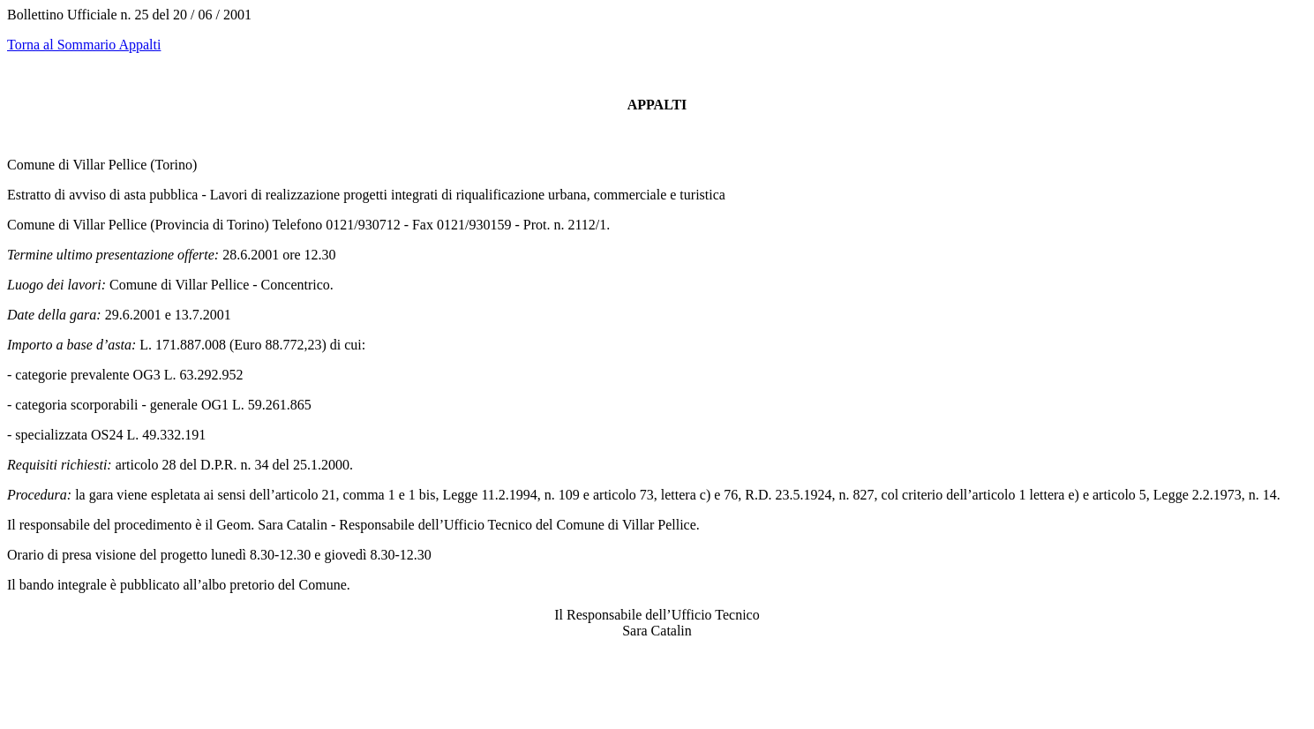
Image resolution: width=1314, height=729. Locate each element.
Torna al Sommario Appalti (84, 44)
